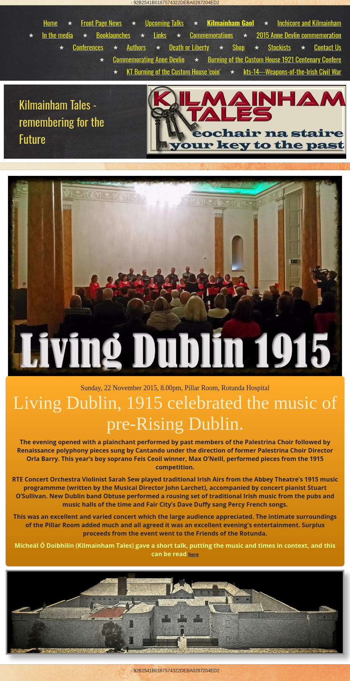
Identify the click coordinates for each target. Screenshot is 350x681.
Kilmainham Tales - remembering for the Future (61, 121)
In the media (57, 35)
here (193, 554)
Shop (238, 47)
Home (50, 23)
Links (160, 35)
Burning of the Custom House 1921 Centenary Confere (274, 59)
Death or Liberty (189, 47)
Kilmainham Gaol (230, 23)
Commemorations (211, 35)
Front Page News (101, 23)
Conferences (88, 47)
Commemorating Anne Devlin (149, 59)
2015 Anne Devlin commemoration (298, 35)
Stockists (279, 47)
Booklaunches (113, 35)
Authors (136, 47)
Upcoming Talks (164, 23)
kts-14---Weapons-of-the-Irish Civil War (292, 72)
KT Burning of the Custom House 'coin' (173, 72)
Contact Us (327, 47)
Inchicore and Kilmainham (309, 23)
